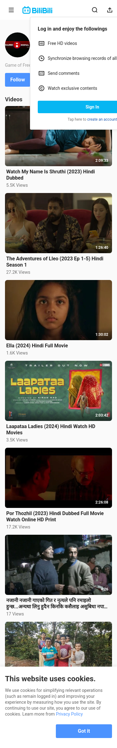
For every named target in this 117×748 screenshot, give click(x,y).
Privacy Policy (69, 714)
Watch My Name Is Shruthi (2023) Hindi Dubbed (50, 175)
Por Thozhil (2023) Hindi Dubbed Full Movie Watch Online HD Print (55, 516)
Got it (84, 731)
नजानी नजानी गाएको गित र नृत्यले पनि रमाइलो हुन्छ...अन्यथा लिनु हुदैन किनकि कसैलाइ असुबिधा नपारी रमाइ (56, 603)
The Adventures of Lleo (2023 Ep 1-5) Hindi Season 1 (54, 262)
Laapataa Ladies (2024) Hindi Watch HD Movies (50, 429)
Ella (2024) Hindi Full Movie (37, 346)
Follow (17, 80)
